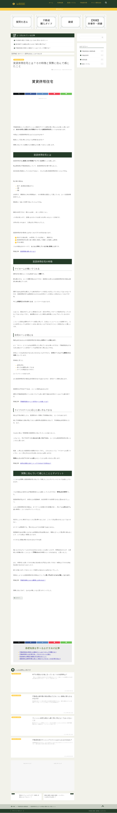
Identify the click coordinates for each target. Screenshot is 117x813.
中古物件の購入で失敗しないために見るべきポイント (32, 40)
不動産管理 (83, 2)
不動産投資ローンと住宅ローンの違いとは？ (34, 401)
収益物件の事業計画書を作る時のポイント (33, 656)
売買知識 (60, 2)
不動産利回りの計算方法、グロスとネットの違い (35, 654)
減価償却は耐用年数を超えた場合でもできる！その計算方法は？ (40, 659)
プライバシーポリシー (17, 810)
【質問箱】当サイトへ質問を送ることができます (26, 53)
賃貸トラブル (71, 2)
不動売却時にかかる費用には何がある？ (33, 580)
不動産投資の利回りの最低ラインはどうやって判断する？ (33, 48)
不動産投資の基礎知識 (18, 59)
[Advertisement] (42, 112)
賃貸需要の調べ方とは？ (28, 251)
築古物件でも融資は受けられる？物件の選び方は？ (31, 44)
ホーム (51, 2)
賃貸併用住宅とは (18, 598)
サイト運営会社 (96, 2)
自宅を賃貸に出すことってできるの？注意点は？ (35, 463)
